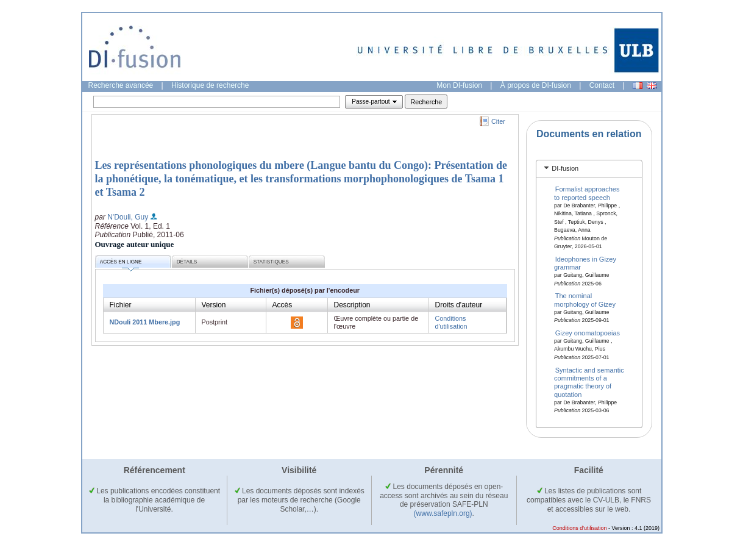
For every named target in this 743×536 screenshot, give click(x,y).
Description (352, 305)
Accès (282, 305)
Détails (187, 262)
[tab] (589, 168)
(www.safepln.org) (443, 513)
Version (214, 305)
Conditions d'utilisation (451, 322)
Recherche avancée (121, 85)
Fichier (121, 305)
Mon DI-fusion (459, 85)
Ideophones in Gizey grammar (585, 262)
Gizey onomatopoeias (587, 333)
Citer (498, 121)
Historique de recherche (210, 85)
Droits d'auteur (459, 305)
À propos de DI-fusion (535, 85)
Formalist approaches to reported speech (586, 193)
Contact (601, 85)
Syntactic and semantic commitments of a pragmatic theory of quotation (589, 382)
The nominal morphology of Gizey (585, 299)
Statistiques (271, 262)
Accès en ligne (121, 263)
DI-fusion (565, 168)
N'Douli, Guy (127, 217)
